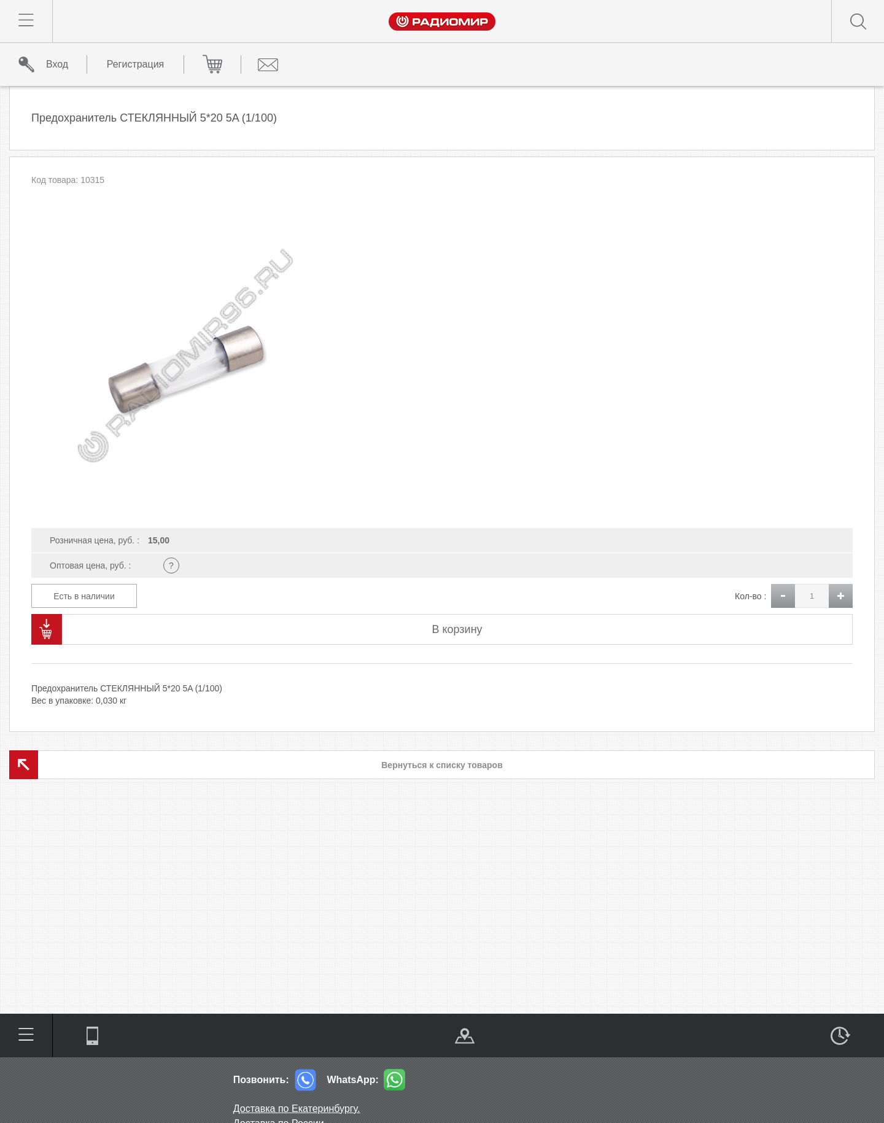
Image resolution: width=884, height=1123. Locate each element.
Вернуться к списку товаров (442, 765)
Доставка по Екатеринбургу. (296, 1108)
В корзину (457, 629)
